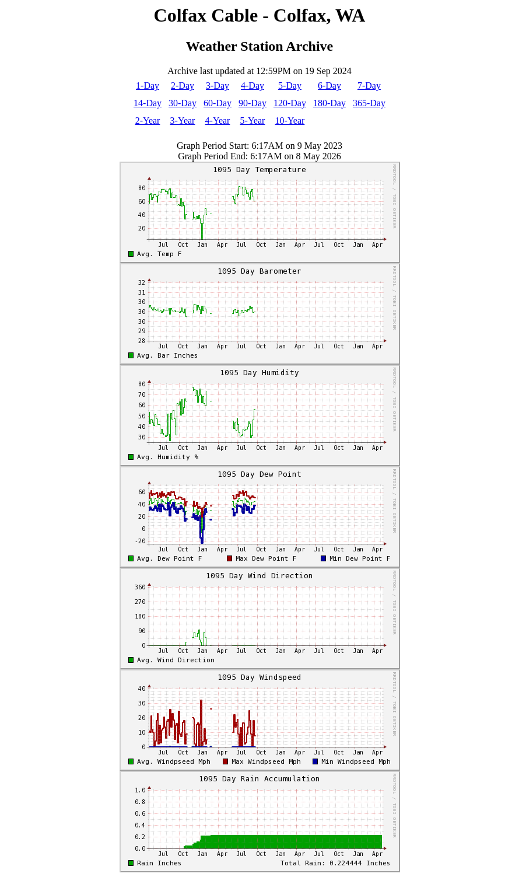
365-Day (369, 103)
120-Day (289, 103)
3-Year (182, 120)
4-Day (252, 85)
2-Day (182, 85)
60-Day (218, 103)
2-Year (147, 120)
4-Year (217, 120)
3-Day (217, 85)
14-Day (148, 103)
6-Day (329, 85)
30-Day (183, 103)
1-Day (147, 85)
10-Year (290, 120)
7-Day (369, 85)
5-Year (252, 120)
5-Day (289, 85)
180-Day (329, 103)
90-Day (252, 103)
